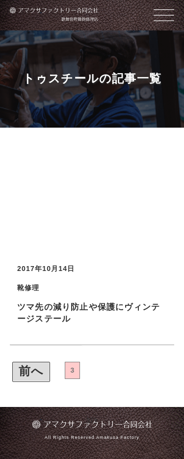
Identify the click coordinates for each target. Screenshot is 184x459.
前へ (31, 371)
